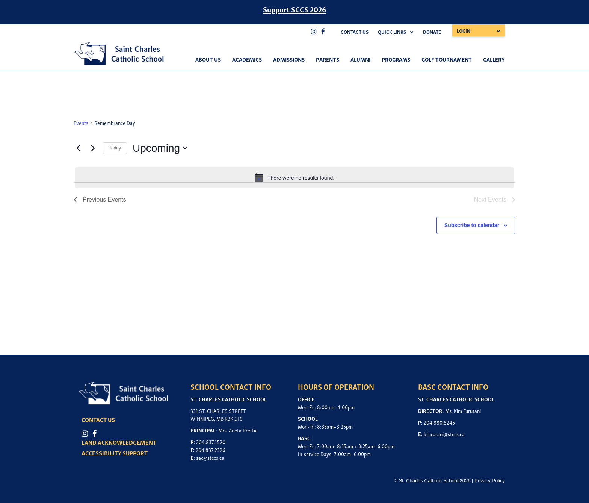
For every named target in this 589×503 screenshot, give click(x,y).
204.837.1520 (210, 441)
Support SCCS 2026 (294, 9)
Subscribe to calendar (471, 225)
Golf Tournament (446, 58)
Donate (432, 32)
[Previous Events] (78, 147)
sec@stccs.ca (210, 457)
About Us (208, 58)
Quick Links (392, 32)
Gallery (494, 58)
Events (81, 122)
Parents (327, 58)
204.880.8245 (439, 422)
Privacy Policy (489, 480)
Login (463, 31)
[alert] (294, 177)
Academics (247, 58)
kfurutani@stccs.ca (444, 433)
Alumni (360, 58)
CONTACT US (99, 420)
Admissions (289, 58)
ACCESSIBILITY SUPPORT (115, 453)
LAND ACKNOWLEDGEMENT (119, 442)
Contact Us (355, 32)
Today (115, 148)
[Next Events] (92, 147)
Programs (396, 58)
